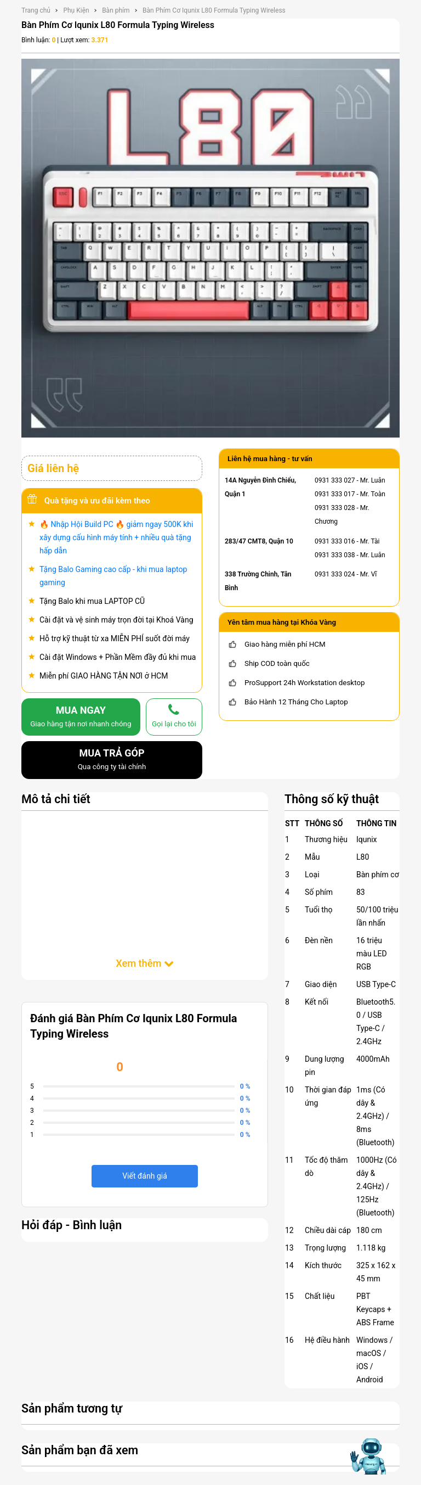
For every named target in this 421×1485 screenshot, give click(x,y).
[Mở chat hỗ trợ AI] (367, 1456)
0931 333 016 (335, 541)
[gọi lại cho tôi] (174, 717)
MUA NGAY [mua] (80, 717)
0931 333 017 (335, 494)
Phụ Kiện (76, 10)
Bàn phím (115, 10)
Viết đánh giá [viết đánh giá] (144, 1176)
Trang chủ (35, 10)
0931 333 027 (335, 480)
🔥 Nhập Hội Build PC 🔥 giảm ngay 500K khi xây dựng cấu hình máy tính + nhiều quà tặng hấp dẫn (116, 537)
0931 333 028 (335, 508)
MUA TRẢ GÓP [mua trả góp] (111, 760)
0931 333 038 (335, 555)
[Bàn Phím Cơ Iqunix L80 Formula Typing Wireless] (210, 247)
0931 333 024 (335, 574)
